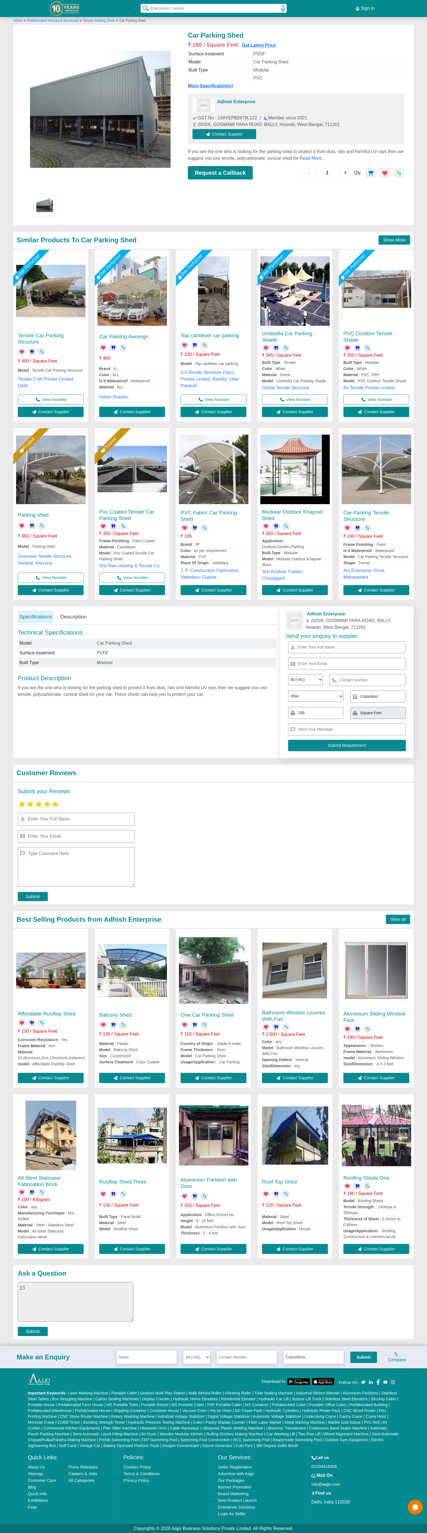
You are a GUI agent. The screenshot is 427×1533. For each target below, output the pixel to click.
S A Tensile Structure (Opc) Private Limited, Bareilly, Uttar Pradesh (210, 379)
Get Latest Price (259, 45)
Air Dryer (148, 1433)
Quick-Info (37, 1493)
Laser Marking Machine (88, 1393)
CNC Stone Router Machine (84, 1416)
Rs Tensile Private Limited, (369, 387)
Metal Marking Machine (304, 1422)
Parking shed (33, 514)
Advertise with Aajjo (236, 1473)
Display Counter (156, 1398)
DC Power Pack (249, 1410)
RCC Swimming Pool (251, 1439)
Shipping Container (130, 1410)
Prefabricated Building (368, 1404)
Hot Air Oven (221, 1410)
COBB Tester (69, 1422)
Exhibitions (38, 1500)
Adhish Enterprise (236, 101)
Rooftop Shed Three (123, 1181)
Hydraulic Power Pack (321, 1410)
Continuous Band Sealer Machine (338, 1428)
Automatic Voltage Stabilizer (277, 1416)
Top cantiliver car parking (210, 335)
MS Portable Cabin (187, 1404)
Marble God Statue (344, 1422)
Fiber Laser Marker (265, 1422)
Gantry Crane (351, 1416)
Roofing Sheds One (366, 1177)
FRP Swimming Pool (159, 1439)
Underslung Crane (320, 1416)
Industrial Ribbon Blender (318, 1393)
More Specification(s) (210, 85)
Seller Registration (235, 1466)
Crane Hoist (376, 1416)
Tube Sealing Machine (273, 1393)
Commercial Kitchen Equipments (71, 1428)
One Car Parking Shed (207, 1014)
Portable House (41, 1404)
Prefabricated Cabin (289, 1404)
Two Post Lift (309, 1433)
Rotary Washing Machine (133, 1416)
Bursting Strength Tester (104, 1422)
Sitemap (35, 1473)
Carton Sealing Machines (117, 1398)
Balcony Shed (115, 1014)
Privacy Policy (136, 1480)
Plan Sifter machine (120, 1428)
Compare (397, 1357)
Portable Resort (154, 1404)
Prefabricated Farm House (80, 1404)
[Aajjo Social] (363, 1381)
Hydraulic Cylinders (282, 1410)
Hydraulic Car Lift (274, 1398)
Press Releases (83, 1466)
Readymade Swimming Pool (297, 1439)
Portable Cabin (124, 1393)
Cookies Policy (137, 1466)
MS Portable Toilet (122, 1404)
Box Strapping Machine (72, 1398)
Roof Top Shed (279, 1181)
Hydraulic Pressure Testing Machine (159, 1422)
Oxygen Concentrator (180, 1445)
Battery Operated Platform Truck (131, 1445)
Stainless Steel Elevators (346, 1398)
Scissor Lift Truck (306, 1398)
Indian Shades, (114, 396)
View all (398, 919)
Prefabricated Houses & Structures (53, 20)
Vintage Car (90, 1445)
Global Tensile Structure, (286, 387)
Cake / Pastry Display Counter (219, 1422)
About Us (36, 1466)
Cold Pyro (244, 1445)
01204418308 (324, 1466)
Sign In (365, 8)
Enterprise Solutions (236, 1506)
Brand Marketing (233, 1493)
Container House (164, 1410)
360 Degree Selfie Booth (277, 1445)
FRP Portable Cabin (224, 1404)
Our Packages (231, 1480)
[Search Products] (143, 8)
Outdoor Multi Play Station (163, 1393)
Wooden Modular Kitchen (181, 1433)
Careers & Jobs (83, 1473)
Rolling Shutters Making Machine (234, 1433)
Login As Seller (232, 1513)
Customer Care (42, 1480)
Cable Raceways (184, 1428)
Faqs (32, 1506)
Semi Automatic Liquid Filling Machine (105, 1433)
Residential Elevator (238, 1398)
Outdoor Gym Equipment (346, 1439)
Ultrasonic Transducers (286, 1428)
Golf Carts (68, 1445)
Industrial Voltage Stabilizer (181, 1416)
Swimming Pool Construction (205, 1439)
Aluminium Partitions (360, 1393)
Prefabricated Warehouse (50, 1410)
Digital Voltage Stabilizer (229, 1416)
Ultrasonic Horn (153, 1428)
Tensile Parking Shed (98, 20)
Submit (33, 896)
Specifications (35, 616)
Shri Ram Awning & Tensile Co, (130, 565)
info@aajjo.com (325, 1484)
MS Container (257, 1404)
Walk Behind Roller (205, 1393)
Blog (32, 1486)
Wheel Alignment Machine (346, 1433)
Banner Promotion (235, 1486)
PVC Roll (372, 1422)
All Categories (81, 1480)
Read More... (312, 158)
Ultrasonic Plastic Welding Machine (232, 1428)
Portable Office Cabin (327, 1404)
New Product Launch (237, 1500)
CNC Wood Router (359, 1410)
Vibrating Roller (238, 1393)
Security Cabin (383, 1398)
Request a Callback (220, 172)
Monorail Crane (41, 1422)
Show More (394, 239)
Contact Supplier (224, 133)
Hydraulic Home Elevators (195, 1398)
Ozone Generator (218, 1445)
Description (73, 616)
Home (17, 20)
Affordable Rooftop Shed (47, 1013)
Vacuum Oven (194, 1410)
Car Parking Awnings (123, 336)
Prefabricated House (93, 1410)
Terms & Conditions (141, 1473)
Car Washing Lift (280, 1433)
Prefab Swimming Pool (118, 1439)
